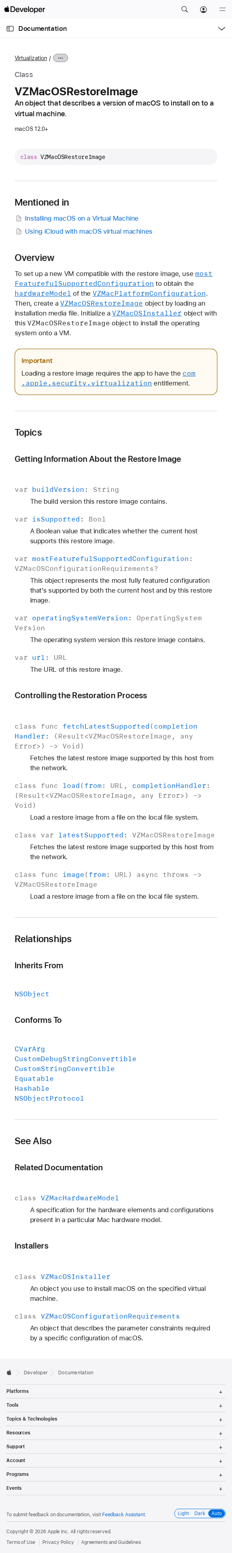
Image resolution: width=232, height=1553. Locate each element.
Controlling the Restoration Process (81, 695)
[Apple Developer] (24, 9)
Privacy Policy (58, 1542)
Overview (35, 257)
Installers (31, 1246)
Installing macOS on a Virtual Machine (77, 218)
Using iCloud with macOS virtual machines (83, 231)
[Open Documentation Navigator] (10, 28)
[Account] (203, 9)
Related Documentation (59, 1167)
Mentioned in (42, 202)
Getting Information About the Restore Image (98, 459)
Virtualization (31, 58)
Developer (36, 1372)
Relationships (43, 939)
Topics (28, 432)
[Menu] (222, 9)
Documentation (42, 28)
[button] (184, 9)
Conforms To (38, 1020)
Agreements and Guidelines (111, 1542)
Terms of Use (20, 1542)
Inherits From (39, 965)
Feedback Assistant (123, 1514)
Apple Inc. (58, 1531)
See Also (33, 1141)
